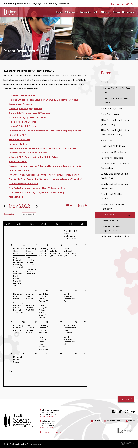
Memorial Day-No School (17, 359)
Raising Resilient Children (23, 121)
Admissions (71, 12)
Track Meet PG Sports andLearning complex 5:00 (70, 235)
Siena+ (116, 12)
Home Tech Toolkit (111, 221)
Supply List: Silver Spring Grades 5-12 (114, 186)
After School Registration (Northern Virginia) (115, 132)
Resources (128, 12)
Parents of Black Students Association (115, 166)
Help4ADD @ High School (22, 126)
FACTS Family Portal (112, 109)
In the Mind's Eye (18, 143)
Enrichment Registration (114, 152)
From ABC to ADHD (19, 139)
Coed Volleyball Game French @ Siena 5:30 (70, 252)
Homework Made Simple (22, 95)
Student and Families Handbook (112, 207)
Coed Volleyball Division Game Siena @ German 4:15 (17, 278)
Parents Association (112, 158)
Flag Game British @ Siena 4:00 (31, 271)
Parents (105, 82)
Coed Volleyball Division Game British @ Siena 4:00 (43, 311)
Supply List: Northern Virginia (112, 196)
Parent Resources (110, 215)
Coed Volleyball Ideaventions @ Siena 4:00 (56, 252)
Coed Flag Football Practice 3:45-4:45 (43, 252)
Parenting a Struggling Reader (25, 108)
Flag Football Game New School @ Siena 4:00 (18, 262)
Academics (85, 12)
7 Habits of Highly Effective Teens (27, 117)
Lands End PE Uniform (113, 146)
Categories (10, 214)
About (59, 12)
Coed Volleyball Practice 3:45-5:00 (30, 261)
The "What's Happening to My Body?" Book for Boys (37, 192)
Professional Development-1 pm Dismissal (70, 329)
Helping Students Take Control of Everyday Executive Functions (43, 99)
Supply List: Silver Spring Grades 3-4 (114, 176)
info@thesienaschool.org (51, 432)
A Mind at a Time (18, 161)
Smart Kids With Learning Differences (30, 113)
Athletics (105, 12)
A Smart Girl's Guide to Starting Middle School (34, 157)
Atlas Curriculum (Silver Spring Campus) (115, 101)
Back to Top (126, 399)
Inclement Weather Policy (115, 237)
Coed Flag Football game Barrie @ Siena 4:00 (18, 308)
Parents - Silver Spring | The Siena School (116, 91)
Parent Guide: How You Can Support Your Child (114, 229)
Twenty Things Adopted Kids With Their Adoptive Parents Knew (44, 174)
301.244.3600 (46, 416)
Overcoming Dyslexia (20, 104)
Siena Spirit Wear (110, 114)
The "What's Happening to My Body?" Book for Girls (37, 188)
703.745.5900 (46, 427)
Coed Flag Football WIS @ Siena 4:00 (43, 297)
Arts (95, 12)
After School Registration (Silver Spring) (115, 122)
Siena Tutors (108, 141)
